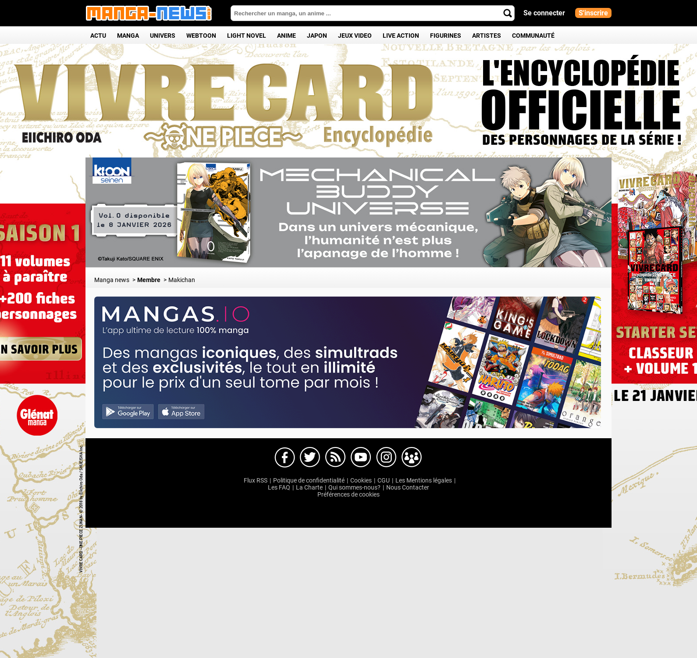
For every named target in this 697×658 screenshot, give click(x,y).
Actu (98, 35)
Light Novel (246, 35)
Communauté (533, 35)
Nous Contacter (407, 487)
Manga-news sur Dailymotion (335, 457)
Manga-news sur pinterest (411, 457)
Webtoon (201, 35)
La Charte (309, 487)
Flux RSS (255, 480)
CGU (383, 480)
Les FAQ (279, 487)
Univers (162, 35)
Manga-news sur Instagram (386, 457)
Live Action (401, 35)
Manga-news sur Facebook (284, 457)
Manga (128, 35)
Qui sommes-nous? (354, 487)
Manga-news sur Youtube (360, 457)
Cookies (361, 480)
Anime (286, 35)
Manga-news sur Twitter (309, 457)
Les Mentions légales (423, 480)
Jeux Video (355, 35)
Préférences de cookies (348, 494)
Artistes (486, 35)
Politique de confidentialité (309, 480)
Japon (317, 35)
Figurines (445, 35)
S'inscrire (593, 13)
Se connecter (544, 13)
